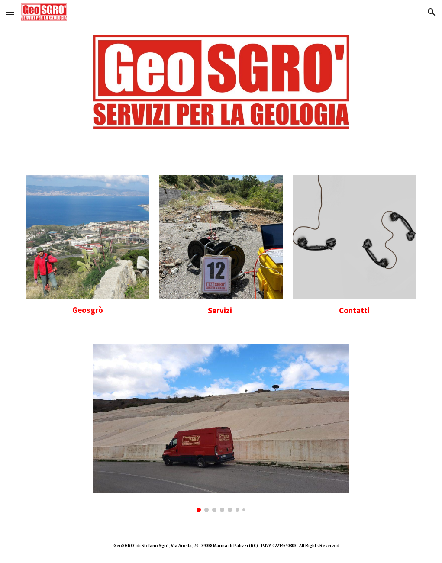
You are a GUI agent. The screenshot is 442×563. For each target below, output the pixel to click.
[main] (87, 310)
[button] (10, 12)
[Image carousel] (221, 428)
